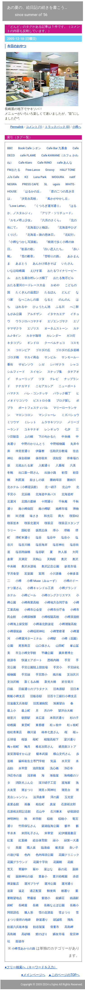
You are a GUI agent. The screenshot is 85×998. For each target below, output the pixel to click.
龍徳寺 (20, 941)
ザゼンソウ (25, 364)
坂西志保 (41, 530)
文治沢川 (73, 674)
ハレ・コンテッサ (36, 393)
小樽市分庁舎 (56, 609)
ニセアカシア (44, 386)
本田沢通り (57, 717)
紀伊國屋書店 (67, 833)
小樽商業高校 (30, 602)
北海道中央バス (46, 494)
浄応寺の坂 (14, 775)
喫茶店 (48, 523)
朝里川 (11, 717)
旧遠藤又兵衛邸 (17, 703)
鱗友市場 (58, 934)
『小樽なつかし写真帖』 (23, 242)
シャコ (74, 364)
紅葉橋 (22, 840)
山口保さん (43, 645)
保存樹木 (41, 458)
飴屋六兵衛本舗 (17, 927)
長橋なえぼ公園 (54, 905)
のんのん (64, 299)
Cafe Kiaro (25, 162)
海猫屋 (54, 775)
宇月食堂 (13, 573)
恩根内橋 (53, 660)
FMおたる (13, 169)
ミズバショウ (70, 415)
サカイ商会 (31, 357)
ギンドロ (33, 343)
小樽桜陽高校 (50, 617)
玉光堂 (68, 797)
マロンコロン (24, 415)
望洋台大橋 (65, 710)
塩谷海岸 (41, 544)
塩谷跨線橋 (23, 552)
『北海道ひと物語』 (37, 227)
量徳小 (45, 898)
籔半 (67, 826)
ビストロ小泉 (42, 400)
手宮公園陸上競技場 (34, 667)
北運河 (11, 501)
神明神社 (13, 818)
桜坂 (24, 739)
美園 (18, 847)
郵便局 (51, 891)
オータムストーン (56, 328)
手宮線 (25, 674)
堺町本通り (23, 537)
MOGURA (58, 177)
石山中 (40, 811)
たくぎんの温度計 (27, 292)
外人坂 (62, 552)
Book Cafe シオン (29, 148)
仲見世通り (23, 451)
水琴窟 (22, 768)
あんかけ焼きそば (44, 263)
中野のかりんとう (33, 443)
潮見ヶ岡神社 (47, 790)
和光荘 (48, 516)
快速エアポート (31, 660)
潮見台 (66, 790)
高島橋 (11, 934)
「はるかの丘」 (32, 191)
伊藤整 (40, 451)
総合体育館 (40, 840)
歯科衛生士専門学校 (31, 761)
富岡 (41, 573)
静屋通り (42, 919)
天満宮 (22, 559)
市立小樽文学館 (26, 653)
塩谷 (38, 537)
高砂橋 (25, 934)
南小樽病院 (25, 508)
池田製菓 (38, 768)
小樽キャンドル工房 (40, 588)
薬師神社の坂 (24, 876)
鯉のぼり (41, 934)
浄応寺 (68, 768)
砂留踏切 (73, 811)
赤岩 (76, 876)
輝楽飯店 (13, 883)
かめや (55, 285)
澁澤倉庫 (39, 797)
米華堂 (48, 833)
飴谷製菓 (39, 927)
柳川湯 (31, 732)
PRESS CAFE (30, 184)
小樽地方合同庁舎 (56, 602)
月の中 (48, 710)
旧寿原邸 (59, 689)
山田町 (60, 645)
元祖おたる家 (24, 465)
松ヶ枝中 (56, 725)
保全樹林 (24, 458)
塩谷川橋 (24, 544)
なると (48, 299)
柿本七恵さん (50, 732)
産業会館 (13, 804)
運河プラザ (31, 883)
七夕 (67, 429)
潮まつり (27, 790)
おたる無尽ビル (63, 278)
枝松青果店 (14, 732)
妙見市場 (70, 566)
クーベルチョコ (54, 343)
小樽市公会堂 (33, 609)
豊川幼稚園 (60, 876)
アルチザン (34, 314)
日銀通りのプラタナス (33, 689)
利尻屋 (20, 480)
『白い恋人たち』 (53, 249)
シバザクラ (57, 364)
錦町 (10, 905)
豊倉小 (43, 876)
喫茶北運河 (31, 523)
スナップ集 (54, 371)
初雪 (64, 472)
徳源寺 (11, 660)
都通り (65, 891)
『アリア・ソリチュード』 (56, 213)
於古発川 (67, 681)
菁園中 (22, 869)
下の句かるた (47, 436)
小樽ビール (28, 595)
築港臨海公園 (50, 826)
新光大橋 (50, 681)
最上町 (25, 710)
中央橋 (66, 436)
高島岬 (68, 927)
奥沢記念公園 (50, 566)
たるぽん (50, 292)
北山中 (66, 487)
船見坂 (59, 847)
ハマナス (13, 393)
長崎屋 (22, 905)
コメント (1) (34, 126)
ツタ (41, 379)
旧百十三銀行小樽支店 (62, 696)
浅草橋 (31, 775)
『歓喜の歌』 (27, 249)
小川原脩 (56, 573)
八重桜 (60, 465)
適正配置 (35, 891)
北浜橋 (25, 494)
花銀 (70, 862)
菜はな (48, 869)
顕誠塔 (57, 919)
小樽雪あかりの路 (23, 948)
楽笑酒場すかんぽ (19, 754)
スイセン (36, 371)
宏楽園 (28, 573)
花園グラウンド (17, 862)
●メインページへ (33, 975)
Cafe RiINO (44, 162)
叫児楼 (20, 516)
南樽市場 (61, 508)
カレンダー (53, 335)
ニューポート (67, 386)
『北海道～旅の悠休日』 (40, 234)
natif (72, 177)
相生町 (40, 804)
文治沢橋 (13, 681)
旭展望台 (59, 703)
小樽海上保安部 (17, 624)
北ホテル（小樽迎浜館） (23, 487)
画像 (27, 804)
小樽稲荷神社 (36, 631)
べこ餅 (74, 306)
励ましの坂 (37, 480)
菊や (36, 869)
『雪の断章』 (27, 256)
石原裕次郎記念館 (19, 811)
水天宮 (66, 761)
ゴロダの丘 (43, 350)
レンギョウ (51, 429)
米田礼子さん (30, 833)
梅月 (27, 746)
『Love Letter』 (17, 206)
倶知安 (57, 458)
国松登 (25, 530)
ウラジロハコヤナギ (29, 321)
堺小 (56, 530)
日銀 (10, 689)
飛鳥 (70, 919)
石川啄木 (56, 811)
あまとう (21, 263)
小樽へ (76, 126)
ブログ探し (63, 400)
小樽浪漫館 (71, 617)
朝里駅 (25, 717)
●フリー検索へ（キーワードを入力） (31, 967)
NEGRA (12, 184)
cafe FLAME (28, 155)
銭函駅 (74, 898)
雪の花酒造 (46, 912)
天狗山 (37, 559)
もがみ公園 (14, 314)
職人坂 (31, 847)
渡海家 (66, 782)
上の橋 (28, 436)
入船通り (44, 465)
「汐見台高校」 (28, 198)
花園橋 (57, 862)
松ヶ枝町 (73, 725)
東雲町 (25, 725)
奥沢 (64, 559)
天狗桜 (51, 559)
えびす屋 (36, 270)
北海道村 (67, 494)
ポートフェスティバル (33, 407)
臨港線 (45, 847)
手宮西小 (41, 674)
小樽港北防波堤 (43, 624)
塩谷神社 (58, 544)
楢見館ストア (67, 746)
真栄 (53, 804)
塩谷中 (51, 537)
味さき (34, 516)
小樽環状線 (14, 631)
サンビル (50, 357)
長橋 (36, 905)
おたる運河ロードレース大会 (26, 285)
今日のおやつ (16, 46)
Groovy (49, 169)
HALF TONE (67, 169)
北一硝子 (51, 487)
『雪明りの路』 (51, 256)
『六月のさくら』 (50, 220)
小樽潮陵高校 (68, 624)
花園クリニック (69, 854)
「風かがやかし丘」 (57, 198)
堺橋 (67, 530)
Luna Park (39, 177)
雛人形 (28, 912)
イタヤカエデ (56, 314)
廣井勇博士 (66, 653)
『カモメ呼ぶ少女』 (20, 220)
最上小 (11, 710)
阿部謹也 (13, 912)
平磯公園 (47, 653)
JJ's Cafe (13, 177)
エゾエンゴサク (57, 321)
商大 (61, 516)
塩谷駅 (40, 552)
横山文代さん (62, 754)
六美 (73, 465)
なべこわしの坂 (28, 299)
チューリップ (24, 379)
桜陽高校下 (51, 739)
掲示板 (57, 674)
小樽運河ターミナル (29, 638)
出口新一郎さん (28, 472)
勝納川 (71, 480)
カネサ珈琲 (33, 335)
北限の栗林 (28, 501)
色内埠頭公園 (44, 854)
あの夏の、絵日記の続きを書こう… (37, 7)
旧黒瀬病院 (40, 703)
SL (46, 184)
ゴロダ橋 (13, 357)
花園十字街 (40, 862)
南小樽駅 (44, 508)
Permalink (16, 126)
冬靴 (10, 472)
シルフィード (16, 371)
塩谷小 (65, 537)
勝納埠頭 (56, 480)
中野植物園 (57, 443)
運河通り (67, 883)
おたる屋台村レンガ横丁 (32, 278)
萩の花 (62, 869)
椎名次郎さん (44, 746)
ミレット (30, 422)
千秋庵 (63, 501)
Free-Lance (32, 169)
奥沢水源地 (28, 566)
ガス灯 (71, 335)
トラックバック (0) (57, 126)
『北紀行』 (69, 234)
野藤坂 (31, 898)
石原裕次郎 (68, 804)
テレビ (54, 379)
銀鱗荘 (60, 898)
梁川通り (70, 739)
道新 (10, 891)
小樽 (18, 580)
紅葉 (10, 840)
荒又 (10, 869)
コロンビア (23, 350)
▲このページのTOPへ (64, 975)
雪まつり (64, 912)
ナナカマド (23, 386)
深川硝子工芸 (47, 782)
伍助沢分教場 (58, 451)
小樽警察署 (57, 631)
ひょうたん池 (41, 306)
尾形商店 (24, 645)
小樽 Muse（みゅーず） (42, 580)
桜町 (36, 739)
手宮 (67, 660)
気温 (53, 761)
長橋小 (74, 905)
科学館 (37, 818)
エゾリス (33, 328)
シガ (41, 364)
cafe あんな (64, 162)
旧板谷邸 (36, 696)
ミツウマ (13, 422)
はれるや (21, 306)
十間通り (47, 501)
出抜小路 (50, 472)
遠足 (21, 891)
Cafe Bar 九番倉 (56, 148)
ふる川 (60, 306)
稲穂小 (62, 818)
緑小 (56, 840)
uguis (56, 184)
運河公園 (50, 883)
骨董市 (54, 927)
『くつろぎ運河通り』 (47, 206)
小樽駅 (51, 638)
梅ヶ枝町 (13, 746)
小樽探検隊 (28, 617)
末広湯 (40, 717)
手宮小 (57, 667)
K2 (26, 177)
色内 (27, 854)
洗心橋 (54, 768)
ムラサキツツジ (51, 422)
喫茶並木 (13, 523)
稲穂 (50, 818)
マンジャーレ (47, 415)
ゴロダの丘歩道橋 (67, 350)
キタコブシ (14, 343)
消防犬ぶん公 (24, 782)
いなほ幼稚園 (16, 270)
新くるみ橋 (31, 681)
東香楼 (40, 725)
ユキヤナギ (31, 429)
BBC (10, 148)
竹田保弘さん (27, 826)
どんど (66, 292)
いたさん (67, 263)
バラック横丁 (62, 393)
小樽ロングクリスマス (56, 595)
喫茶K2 (74, 516)
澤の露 (54, 797)
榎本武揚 (42, 754)
